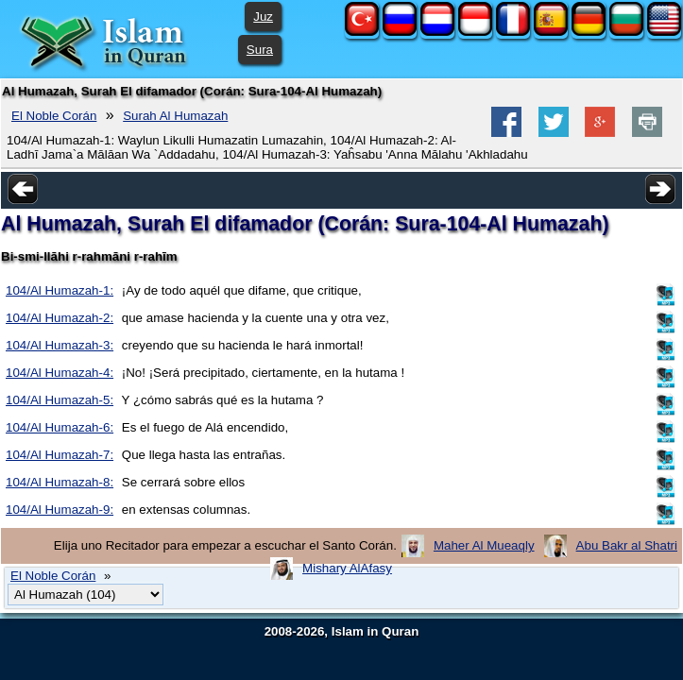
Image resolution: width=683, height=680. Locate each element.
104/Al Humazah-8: (59, 482)
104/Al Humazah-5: (59, 400)
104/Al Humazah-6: (59, 427)
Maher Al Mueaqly (484, 545)
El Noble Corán (53, 116)
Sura (260, 49)
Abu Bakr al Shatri (626, 545)
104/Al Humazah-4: (59, 373)
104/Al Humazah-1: (59, 290)
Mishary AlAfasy (347, 568)
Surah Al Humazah (175, 116)
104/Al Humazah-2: (59, 318)
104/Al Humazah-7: (59, 455)
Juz (263, 16)
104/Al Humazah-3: (59, 345)
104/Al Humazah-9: (59, 509)
